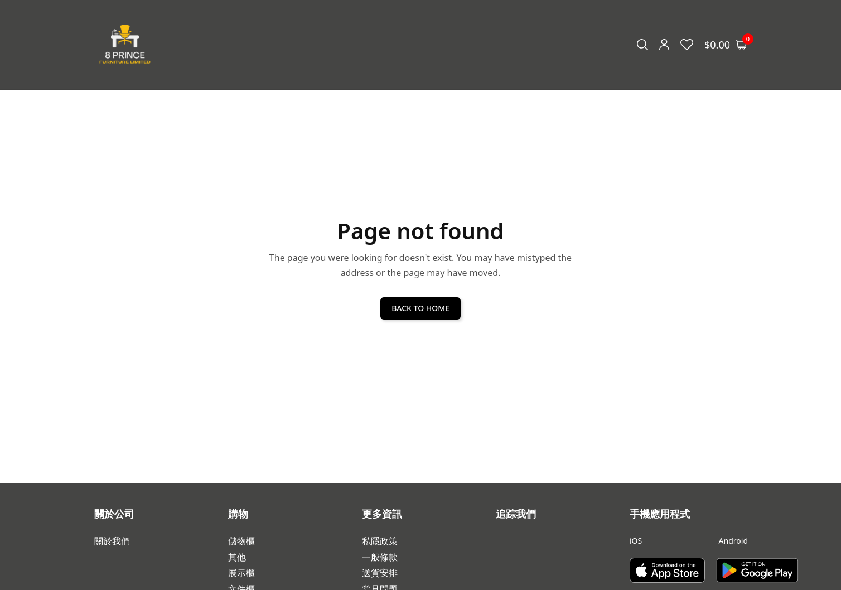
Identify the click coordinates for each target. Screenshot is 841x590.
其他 (237, 557)
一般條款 (380, 557)
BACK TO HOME (421, 308)
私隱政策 (380, 541)
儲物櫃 (241, 541)
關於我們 (112, 541)
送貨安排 (380, 573)
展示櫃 (241, 573)
